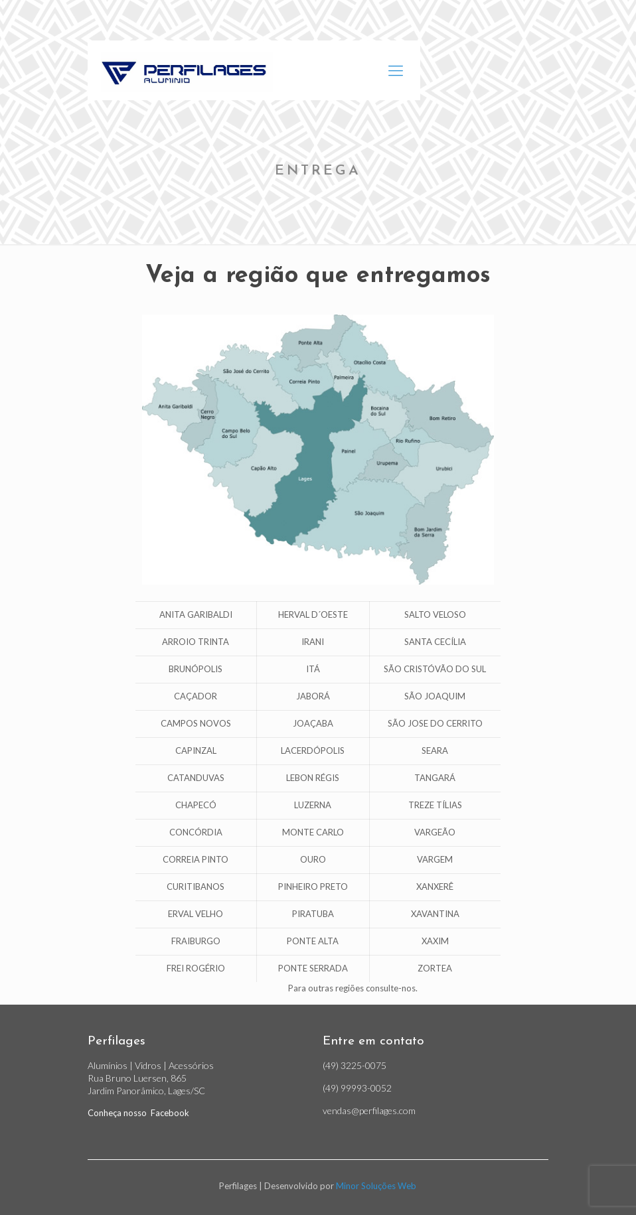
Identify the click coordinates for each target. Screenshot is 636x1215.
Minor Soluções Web (376, 1185)
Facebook (169, 1113)
